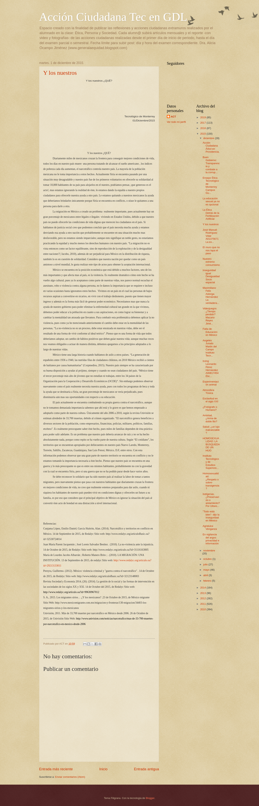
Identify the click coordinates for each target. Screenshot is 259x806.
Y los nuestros (60, 72)
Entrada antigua (146, 769)
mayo (206, 569)
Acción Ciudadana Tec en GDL (113, 16)
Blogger (150, 798)
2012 (203, 598)
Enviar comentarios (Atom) (70, 776)
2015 (203, 133)
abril (206, 575)
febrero (207, 580)
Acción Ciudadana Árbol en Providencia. (211, 147)
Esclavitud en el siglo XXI (210, 400)
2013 (203, 593)
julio (205, 564)
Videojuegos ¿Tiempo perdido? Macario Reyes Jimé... (210, 316)
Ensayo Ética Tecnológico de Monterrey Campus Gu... (211, 185)
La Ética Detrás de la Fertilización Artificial (211, 214)
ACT (173, 116)
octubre (207, 558)
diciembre (209, 138)
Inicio (103, 769)
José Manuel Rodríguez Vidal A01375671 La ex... (211, 235)
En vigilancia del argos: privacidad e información (211, 539)
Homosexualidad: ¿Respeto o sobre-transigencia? (211, 481)
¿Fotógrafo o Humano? (210, 408)
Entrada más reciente (56, 769)
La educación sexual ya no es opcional (211, 201)
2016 (203, 128)
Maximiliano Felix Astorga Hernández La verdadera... (211, 295)
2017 (203, 122)
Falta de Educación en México (210, 331)
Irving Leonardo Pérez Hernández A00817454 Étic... (211, 369)
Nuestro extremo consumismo (211, 261)
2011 (203, 603)
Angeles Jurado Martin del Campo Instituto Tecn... (210, 348)
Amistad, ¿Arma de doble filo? (210, 418)
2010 (203, 609)
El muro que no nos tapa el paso (211, 250)
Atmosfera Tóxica (208, 391)
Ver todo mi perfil (176, 121)
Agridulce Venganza (210, 527)
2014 (203, 587)
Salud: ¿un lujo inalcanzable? (211, 429)
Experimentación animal (211, 383)
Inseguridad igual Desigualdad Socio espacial (211, 276)
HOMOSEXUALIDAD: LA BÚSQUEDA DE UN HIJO (211, 444)
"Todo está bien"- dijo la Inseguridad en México (211, 516)
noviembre (209, 550)
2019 (203, 117)
